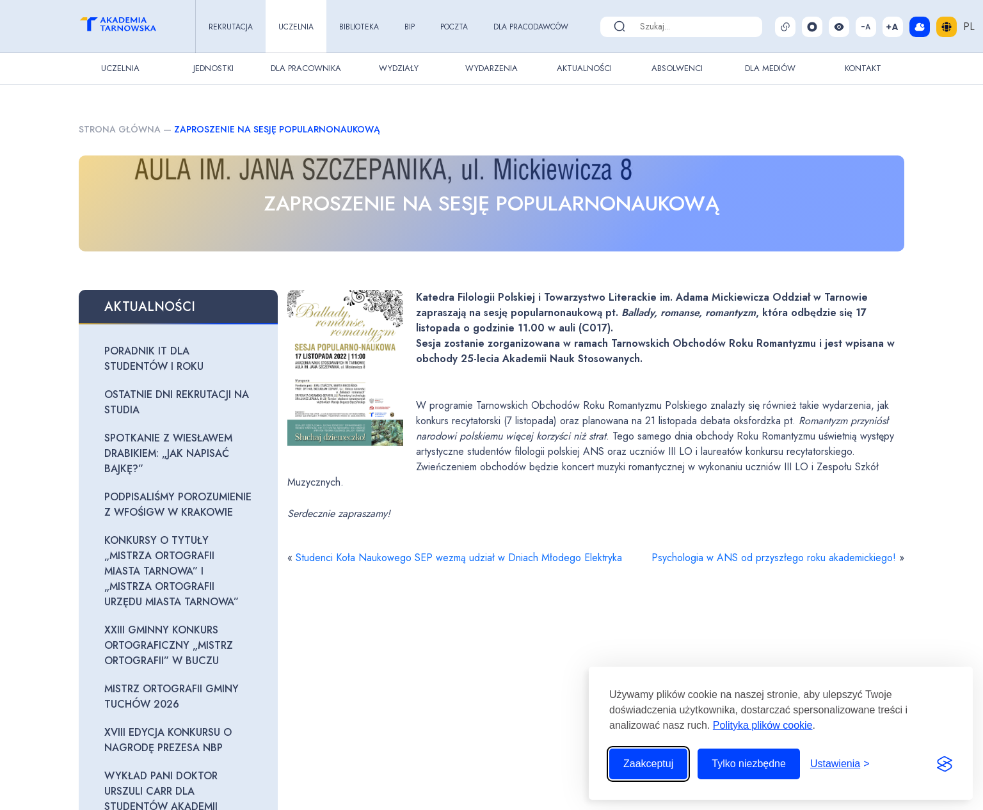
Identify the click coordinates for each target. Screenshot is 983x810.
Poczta (454, 27)
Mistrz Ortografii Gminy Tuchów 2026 (171, 696)
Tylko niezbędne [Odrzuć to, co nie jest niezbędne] (749, 763)
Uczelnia (296, 27)
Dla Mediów (770, 68)
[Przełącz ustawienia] (840, 764)
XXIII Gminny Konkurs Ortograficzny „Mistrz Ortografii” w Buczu (168, 645)
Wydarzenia (491, 68)
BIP (409, 27)
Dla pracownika (306, 68)
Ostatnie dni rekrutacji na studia (176, 402)
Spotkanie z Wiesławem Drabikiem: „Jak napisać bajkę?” (168, 453)
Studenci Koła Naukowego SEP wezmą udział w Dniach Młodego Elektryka (459, 557)
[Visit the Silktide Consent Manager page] (944, 764)
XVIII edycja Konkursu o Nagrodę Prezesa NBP (168, 740)
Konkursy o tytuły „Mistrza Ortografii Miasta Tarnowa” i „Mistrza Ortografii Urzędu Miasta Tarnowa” (171, 571)
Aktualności (584, 68)
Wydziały (399, 68)
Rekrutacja (231, 27)
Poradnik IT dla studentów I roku (154, 359)
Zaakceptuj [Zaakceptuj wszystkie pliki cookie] (648, 763)
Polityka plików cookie (763, 725)
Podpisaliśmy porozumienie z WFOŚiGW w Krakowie (178, 504)
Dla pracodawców (530, 27)
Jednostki (213, 68)
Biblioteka (359, 27)
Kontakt (863, 68)
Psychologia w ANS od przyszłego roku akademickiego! (773, 557)
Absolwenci (677, 68)
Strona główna (120, 129)
